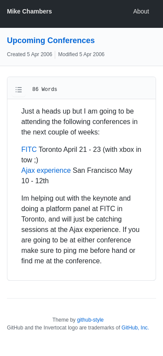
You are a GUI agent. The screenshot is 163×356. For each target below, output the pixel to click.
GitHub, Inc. (135, 328)
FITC (29, 149)
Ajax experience (46, 170)
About (141, 11)
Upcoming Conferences (51, 40)
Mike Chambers (29, 11)
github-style (90, 320)
